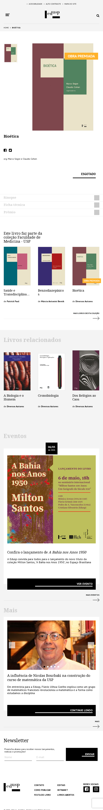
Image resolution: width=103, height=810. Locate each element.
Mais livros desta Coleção (51, 308)
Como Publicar (42, 780)
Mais (51, 716)
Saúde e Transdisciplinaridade (16, 284)
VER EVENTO (85, 574)
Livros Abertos (65, 785)
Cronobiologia (48, 386)
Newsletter (16, 731)
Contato (38, 775)
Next (91, 636)
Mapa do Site (73, 4)
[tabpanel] (51, 636)
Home (6, 27)
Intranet (62, 780)
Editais (61, 775)
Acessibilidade (31, 4)
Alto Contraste (52, 4)
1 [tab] (44, 657)
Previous (12, 636)
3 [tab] (51, 657)
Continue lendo (81, 701)
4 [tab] (55, 657)
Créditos (21, 800)
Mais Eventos (51, 589)
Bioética (78, 281)
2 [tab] (48, 657)
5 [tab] (58, 657)
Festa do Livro (42, 785)
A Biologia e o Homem (14, 388)
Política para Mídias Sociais (38, 800)
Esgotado (87, 171)
